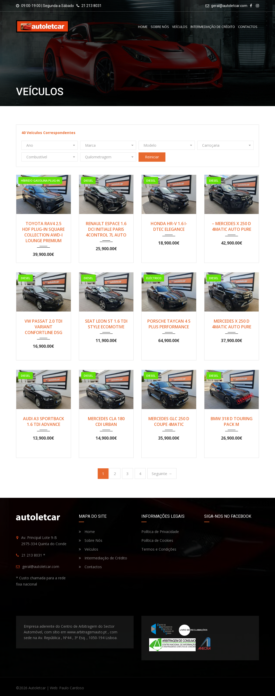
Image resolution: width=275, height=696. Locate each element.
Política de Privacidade (160, 531)
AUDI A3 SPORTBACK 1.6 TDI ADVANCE (43, 421)
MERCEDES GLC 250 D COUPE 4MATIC (168, 421)
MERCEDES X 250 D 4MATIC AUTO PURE (231, 324)
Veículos (179, 26)
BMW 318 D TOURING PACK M (232, 421)
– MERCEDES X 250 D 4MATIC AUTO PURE (231, 226)
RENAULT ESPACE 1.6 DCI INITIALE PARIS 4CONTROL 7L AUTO (106, 229)
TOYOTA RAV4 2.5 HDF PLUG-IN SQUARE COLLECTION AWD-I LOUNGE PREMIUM (43, 232)
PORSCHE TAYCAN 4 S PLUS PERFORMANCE (168, 324)
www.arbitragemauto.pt (87, 632)
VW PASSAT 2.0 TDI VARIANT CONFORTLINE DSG (43, 326)
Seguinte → (162, 473)
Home (143, 26)
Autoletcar (37, 687)
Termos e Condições (158, 549)
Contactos (247, 26)
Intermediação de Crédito (212, 26)
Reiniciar (152, 156)
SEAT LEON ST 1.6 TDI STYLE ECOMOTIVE (106, 324)
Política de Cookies (157, 540)
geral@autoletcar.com (229, 6)
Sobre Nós (160, 26)
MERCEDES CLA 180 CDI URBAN (106, 421)
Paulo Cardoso (71, 687)
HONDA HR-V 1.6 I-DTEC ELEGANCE (169, 226)
